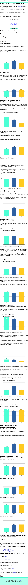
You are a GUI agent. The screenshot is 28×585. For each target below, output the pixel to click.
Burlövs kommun (20, 6)
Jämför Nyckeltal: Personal (14, 23)
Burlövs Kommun (8, 9)
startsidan (14, 572)
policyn (20, 580)
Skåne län (12, 568)
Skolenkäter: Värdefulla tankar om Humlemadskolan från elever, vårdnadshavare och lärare (14, 25)
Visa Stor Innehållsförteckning (14, 28)
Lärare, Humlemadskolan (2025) (6, 551)
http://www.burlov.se (7, 559)
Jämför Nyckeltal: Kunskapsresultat (14, 24)
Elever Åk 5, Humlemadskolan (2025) (7, 549)
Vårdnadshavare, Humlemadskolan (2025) (8, 550)
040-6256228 (6, 556)
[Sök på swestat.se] (23, 0)
